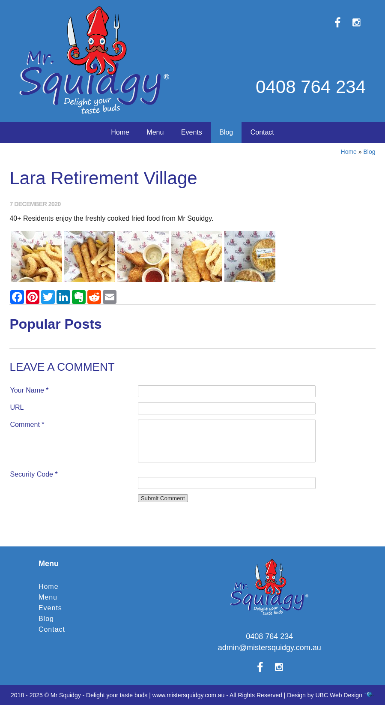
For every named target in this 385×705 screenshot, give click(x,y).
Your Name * (29, 390)
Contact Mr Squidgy (192, 510)
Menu (155, 132)
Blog (226, 132)
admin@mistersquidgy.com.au (269, 647)
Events (191, 132)
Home (120, 132)
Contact (262, 132)
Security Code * (33, 474)
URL (17, 407)
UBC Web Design (338, 695)
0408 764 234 (311, 87)
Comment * (27, 424)
